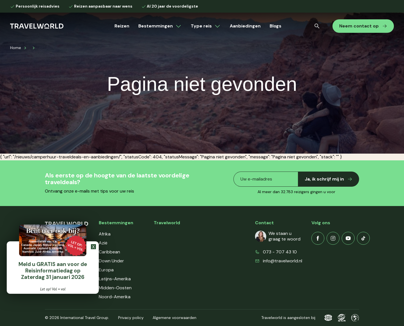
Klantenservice (169, 243)
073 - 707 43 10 (280, 252)
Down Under (111, 261)
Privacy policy (131, 317)
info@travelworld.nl (282, 261)
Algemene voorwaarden (174, 317)
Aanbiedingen (245, 26)
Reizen (121, 26)
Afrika (105, 234)
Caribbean (109, 252)
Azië (103, 243)
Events (161, 270)
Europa (106, 270)
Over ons (163, 234)
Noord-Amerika (114, 297)
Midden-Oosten (115, 288)
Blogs (275, 26)
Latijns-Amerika (115, 279)
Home (15, 47)
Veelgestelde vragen (175, 252)
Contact (162, 261)
